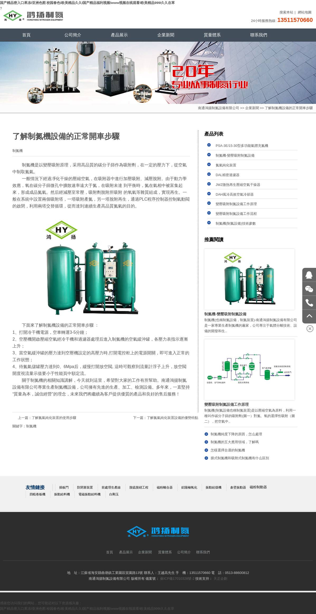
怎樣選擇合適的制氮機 (228, 450)
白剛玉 (114, 494)
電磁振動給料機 (89, 494)
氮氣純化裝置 (226, 165)
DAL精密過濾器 (227, 175)
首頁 (26, 35)
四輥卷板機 (37, 494)
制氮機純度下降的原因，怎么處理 (236, 434)
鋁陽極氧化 (189, 487)
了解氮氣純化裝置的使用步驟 (54, 418)
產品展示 (119, 35)
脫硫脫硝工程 (138, 487)
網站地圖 (305, 12)
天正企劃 (220, 579)
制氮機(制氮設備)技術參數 (236, 223)
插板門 (64, 487)
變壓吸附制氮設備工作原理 (236, 204)
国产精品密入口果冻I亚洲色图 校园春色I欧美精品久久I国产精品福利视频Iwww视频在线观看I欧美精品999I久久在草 (87, 3)
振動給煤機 (213, 487)
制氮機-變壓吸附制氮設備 (235, 155)
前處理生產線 (111, 487)
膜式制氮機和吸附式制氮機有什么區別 (240, 458)
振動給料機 (62, 494)
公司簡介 (72, 35)
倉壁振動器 (238, 487)
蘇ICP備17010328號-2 (177, 579)
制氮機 (31, 426)
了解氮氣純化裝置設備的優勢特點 (172, 418)
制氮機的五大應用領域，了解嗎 (235, 442)
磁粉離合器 (165, 487)
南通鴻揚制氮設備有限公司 (218, 108)
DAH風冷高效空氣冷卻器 (235, 194)
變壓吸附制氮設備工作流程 (236, 214)
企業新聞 (165, 35)
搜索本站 (286, 12)
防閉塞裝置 (85, 487)
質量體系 (212, 35)
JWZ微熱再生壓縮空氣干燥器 (238, 185)
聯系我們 (258, 35)
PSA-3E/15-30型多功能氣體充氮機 (242, 146)
